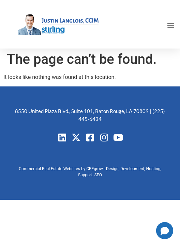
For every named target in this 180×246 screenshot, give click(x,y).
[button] (171, 24)
